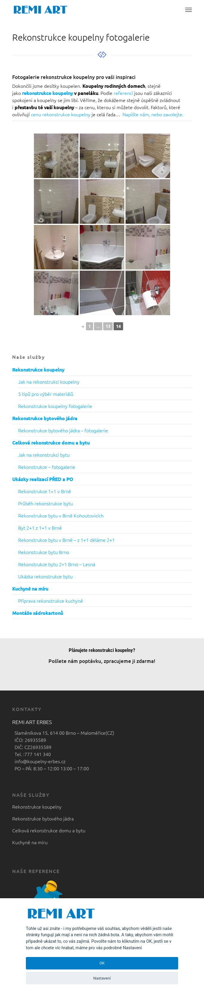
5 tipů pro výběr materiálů (45, 394)
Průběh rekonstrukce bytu (45, 503)
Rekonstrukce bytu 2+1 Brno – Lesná (56, 564)
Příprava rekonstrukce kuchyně (50, 600)
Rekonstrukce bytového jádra (43, 818)
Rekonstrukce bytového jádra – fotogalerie (63, 430)
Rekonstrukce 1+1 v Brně (44, 491)
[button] (188, 9)
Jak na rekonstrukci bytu (44, 454)
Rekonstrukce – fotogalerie (46, 467)
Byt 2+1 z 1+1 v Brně (40, 527)
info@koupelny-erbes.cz (38, 761)
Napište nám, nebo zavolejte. (153, 114)
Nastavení (102, 978)
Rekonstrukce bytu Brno (43, 552)
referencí (124, 93)
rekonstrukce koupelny (47, 93)
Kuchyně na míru (30, 842)
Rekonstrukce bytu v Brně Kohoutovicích (60, 515)
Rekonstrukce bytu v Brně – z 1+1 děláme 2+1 (66, 540)
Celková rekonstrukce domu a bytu (48, 830)
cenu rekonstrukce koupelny (60, 114)
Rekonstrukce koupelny (37, 806)
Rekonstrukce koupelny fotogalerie (55, 406)
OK (101, 963)
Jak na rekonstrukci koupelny (48, 381)
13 (108, 326)
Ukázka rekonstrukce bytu (45, 576)
